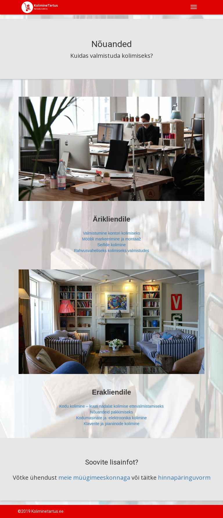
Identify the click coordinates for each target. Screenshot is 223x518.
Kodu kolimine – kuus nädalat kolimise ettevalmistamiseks (111, 406)
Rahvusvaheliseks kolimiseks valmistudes (111, 250)
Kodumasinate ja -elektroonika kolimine (111, 418)
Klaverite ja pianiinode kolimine (111, 423)
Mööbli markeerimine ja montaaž (111, 239)
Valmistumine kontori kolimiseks (111, 233)
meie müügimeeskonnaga (95, 477)
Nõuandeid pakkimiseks (111, 412)
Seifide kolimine (111, 244)
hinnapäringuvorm (184, 477)
